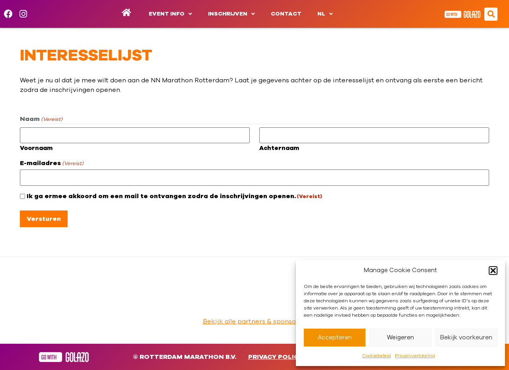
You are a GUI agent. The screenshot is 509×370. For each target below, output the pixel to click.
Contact (286, 14)
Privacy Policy (275, 357)
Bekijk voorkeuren (466, 338)
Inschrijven (231, 14)
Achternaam (279, 148)
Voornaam (36, 148)
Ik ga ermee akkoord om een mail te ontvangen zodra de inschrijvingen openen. (174, 196)
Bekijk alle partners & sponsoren (255, 321)
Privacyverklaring (415, 355)
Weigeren (400, 338)
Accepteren (335, 338)
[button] (493, 271)
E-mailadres (52, 163)
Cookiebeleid (376, 355)
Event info (170, 14)
